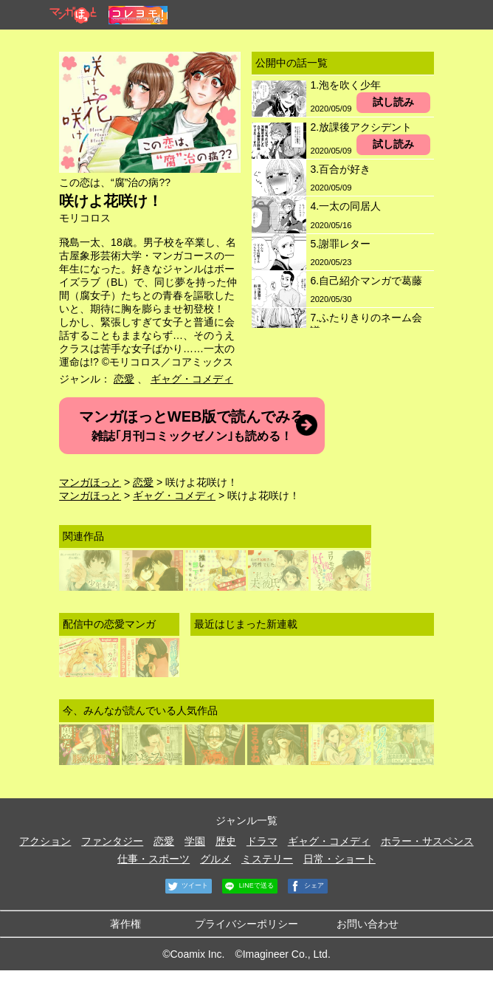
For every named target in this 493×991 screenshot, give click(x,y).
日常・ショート (339, 859)
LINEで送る (248, 886)
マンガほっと (90, 482)
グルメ (215, 859)
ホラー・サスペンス (427, 841)
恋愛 (124, 379)
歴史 (226, 841)
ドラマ (261, 841)
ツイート (187, 886)
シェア (306, 886)
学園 (195, 841)
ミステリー (267, 859)
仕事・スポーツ (153, 859)
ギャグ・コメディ (192, 379)
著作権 (125, 924)
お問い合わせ (368, 924)
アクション (45, 841)
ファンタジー (112, 841)
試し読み (393, 102)
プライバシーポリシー (246, 924)
